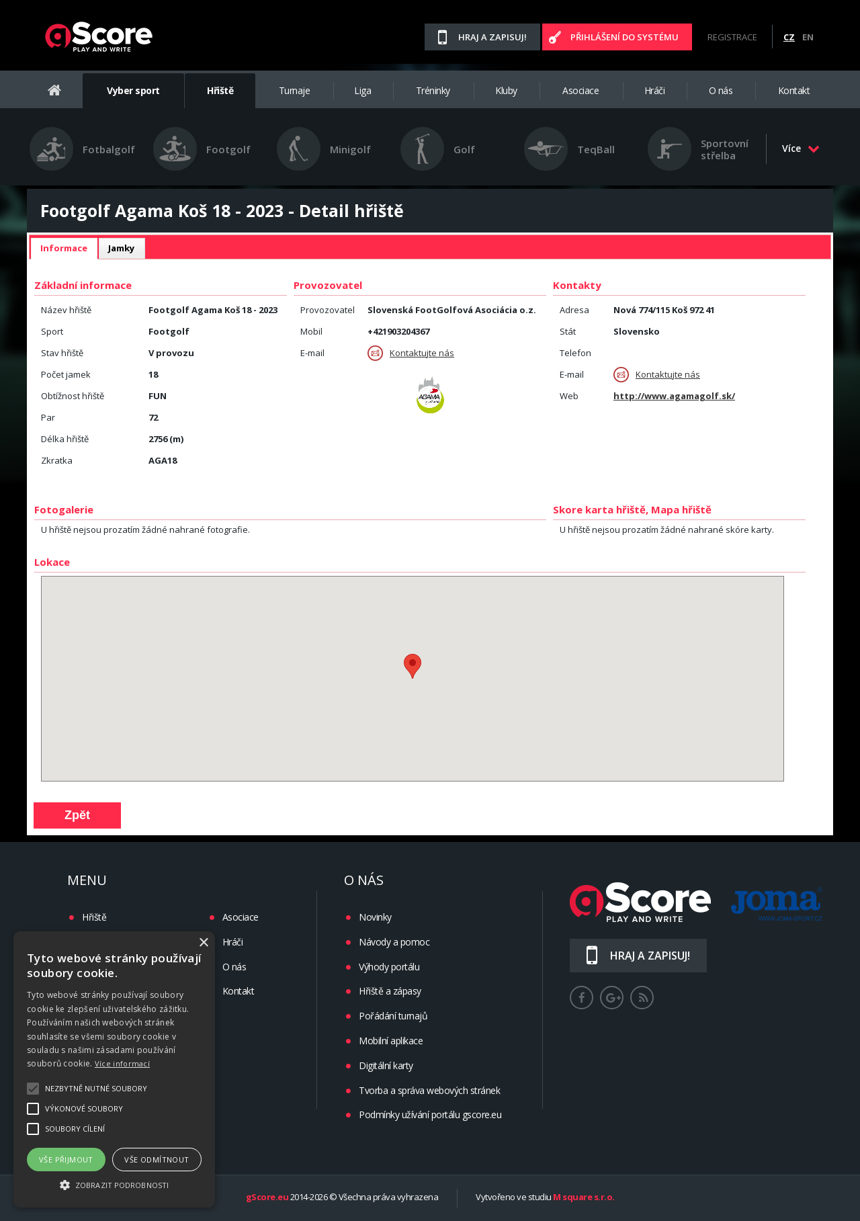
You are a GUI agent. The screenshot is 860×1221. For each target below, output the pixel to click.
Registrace (732, 37)
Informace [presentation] (63, 248)
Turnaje (294, 90)
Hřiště (220, 90)
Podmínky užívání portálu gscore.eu (430, 1114)
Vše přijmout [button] (66, 1159)
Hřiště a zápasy (390, 990)
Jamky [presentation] (121, 248)
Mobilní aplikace (391, 1040)
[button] (114, 1184)
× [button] (203, 943)
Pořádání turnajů (393, 1015)
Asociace (580, 90)
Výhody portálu (389, 966)
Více (801, 148)
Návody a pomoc (394, 941)
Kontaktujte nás (411, 353)
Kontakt (794, 90)
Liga (362, 90)
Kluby (506, 90)
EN (808, 37)
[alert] (114, 1069)
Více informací (122, 1063)
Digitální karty (386, 1065)
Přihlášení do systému (624, 37)
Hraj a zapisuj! (492, 37)
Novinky (375, 917)
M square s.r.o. (584, 1197)
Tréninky (433, 90)
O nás (721, 90)
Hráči (654, 90)
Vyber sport (133, 90)
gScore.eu (267, 1197)
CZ (789, 37)
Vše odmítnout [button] (156, 1159)
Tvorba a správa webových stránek (429, 1090)
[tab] (64, 248)
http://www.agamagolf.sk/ (674, 396)
